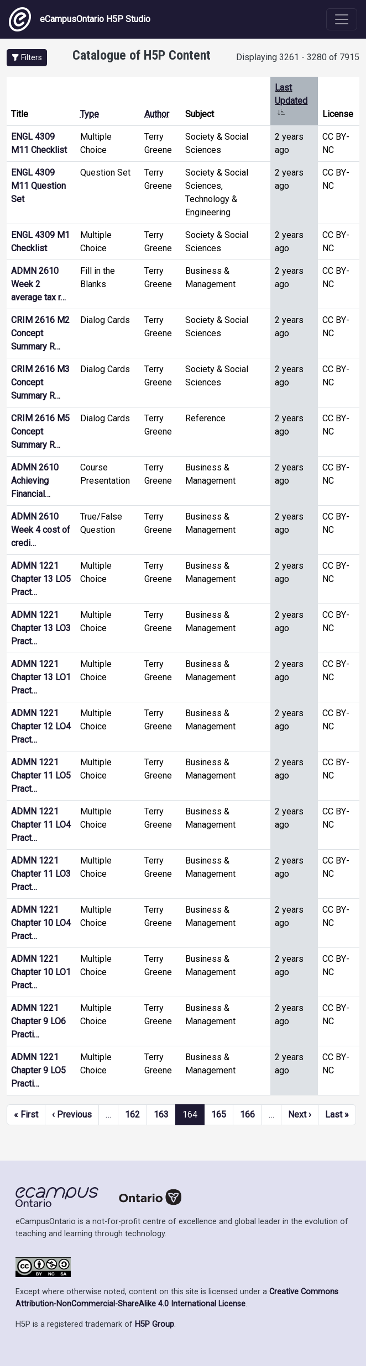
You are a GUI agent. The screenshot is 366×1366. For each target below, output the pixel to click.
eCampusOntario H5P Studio (79, 19)
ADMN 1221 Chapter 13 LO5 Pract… (41, 578)
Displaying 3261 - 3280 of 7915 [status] (297, 57)
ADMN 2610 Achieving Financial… (35, 480)
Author (156, 114)
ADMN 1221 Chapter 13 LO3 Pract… (41, 628)
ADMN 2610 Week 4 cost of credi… (40, 529)
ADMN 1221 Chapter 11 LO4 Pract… (41, 824)
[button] (27, 57)
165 (218, 1114)
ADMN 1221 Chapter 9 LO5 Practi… (38, 1070)
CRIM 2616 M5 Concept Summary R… (40, 431)
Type (89, 114)
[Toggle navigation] (341, 19)
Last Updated (291, 100)
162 (132, 1114)
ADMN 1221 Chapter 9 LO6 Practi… (38, 1021)
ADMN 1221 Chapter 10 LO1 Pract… (41, 972)
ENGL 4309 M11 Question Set (38, 185)
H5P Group (154, 1324)
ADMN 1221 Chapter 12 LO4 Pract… (41, 726)
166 (247, 1114)
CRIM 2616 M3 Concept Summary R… (40, 382)
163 (161, 1114)
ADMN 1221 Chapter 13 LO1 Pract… (41, 677)
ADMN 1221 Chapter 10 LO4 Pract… (41, 922)
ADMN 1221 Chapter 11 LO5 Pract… (41, 775)
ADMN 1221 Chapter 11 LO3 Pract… (41, 873)
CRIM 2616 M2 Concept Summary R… (40, 333)
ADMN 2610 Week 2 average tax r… (38, 284)
